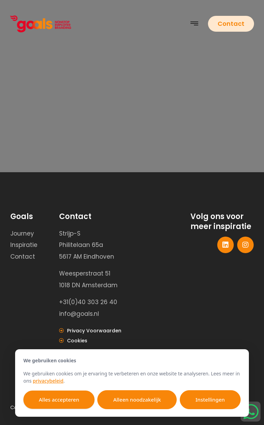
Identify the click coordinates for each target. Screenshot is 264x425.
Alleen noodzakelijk (137, 399)
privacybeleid (48, 380)
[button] (194, 24)
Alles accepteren (59, 399)
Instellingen (210, 399)
